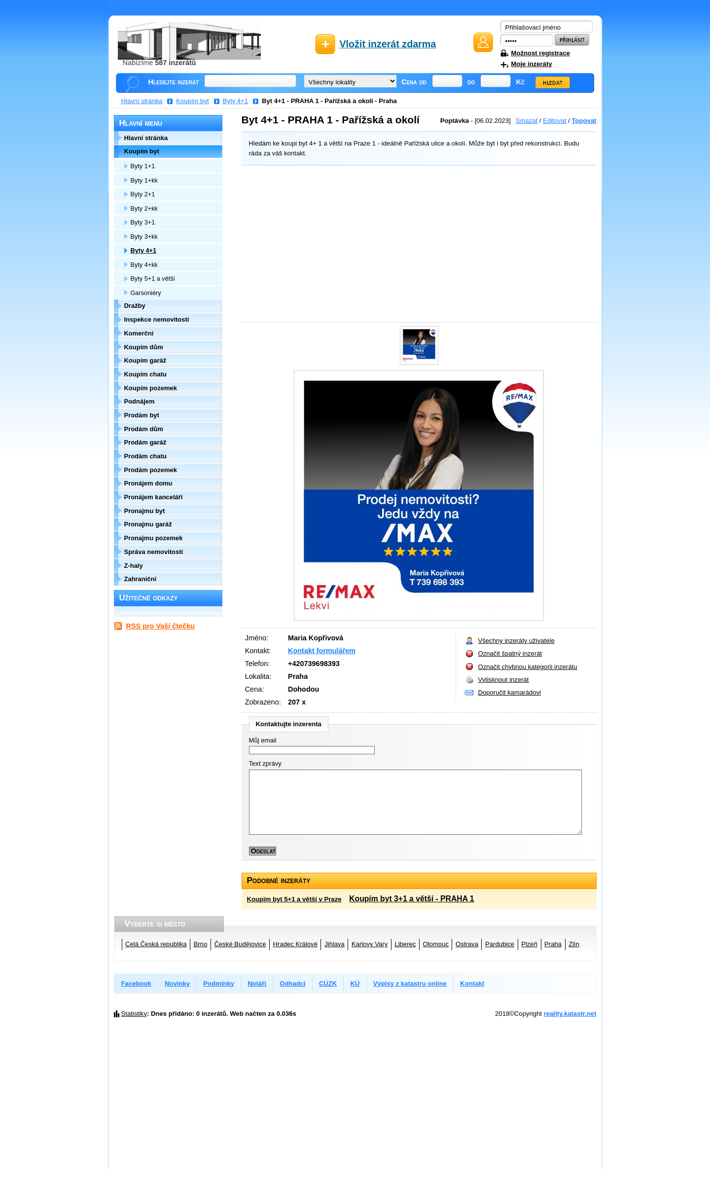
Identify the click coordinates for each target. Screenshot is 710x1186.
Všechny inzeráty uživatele (516, 640)
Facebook (136, 983)
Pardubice (499, 944)
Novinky (177, 983)
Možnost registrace (540, 53)
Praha (553, 944)
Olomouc (435, 944)
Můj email (263, 740)
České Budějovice (240, 944)
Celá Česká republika (156, 944)
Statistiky (134, 1013)
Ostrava (467, 944)
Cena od (413, 82)
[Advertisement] (417, 245)
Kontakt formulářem (321, 651)
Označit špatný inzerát (510, 653)
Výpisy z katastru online (410, 983)
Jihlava (334, 944)
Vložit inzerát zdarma (388, 43)
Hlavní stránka (142, 101)
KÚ (355, 983)
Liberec (405, 944)
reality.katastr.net (570, 1013)
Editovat (554, 120)
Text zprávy (265, 763)
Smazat (526, 120)
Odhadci (292, 983)
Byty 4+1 (235, 101)
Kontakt (472, 983)
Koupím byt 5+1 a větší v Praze (294, 899)
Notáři (257, 983)
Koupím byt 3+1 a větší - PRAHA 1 (411, 898)
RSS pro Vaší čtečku (160, 626)
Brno (201, 944)
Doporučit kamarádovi (509, 692)
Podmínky (218, 983)
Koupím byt (192, 101)
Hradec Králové (295, 944)
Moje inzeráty (531, 64)
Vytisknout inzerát (503, 679)
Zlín (573, 944)
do (471, 82)
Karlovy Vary (370, 944)
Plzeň (529, 944)
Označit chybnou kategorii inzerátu (527, 666)
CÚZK (328, 983)
